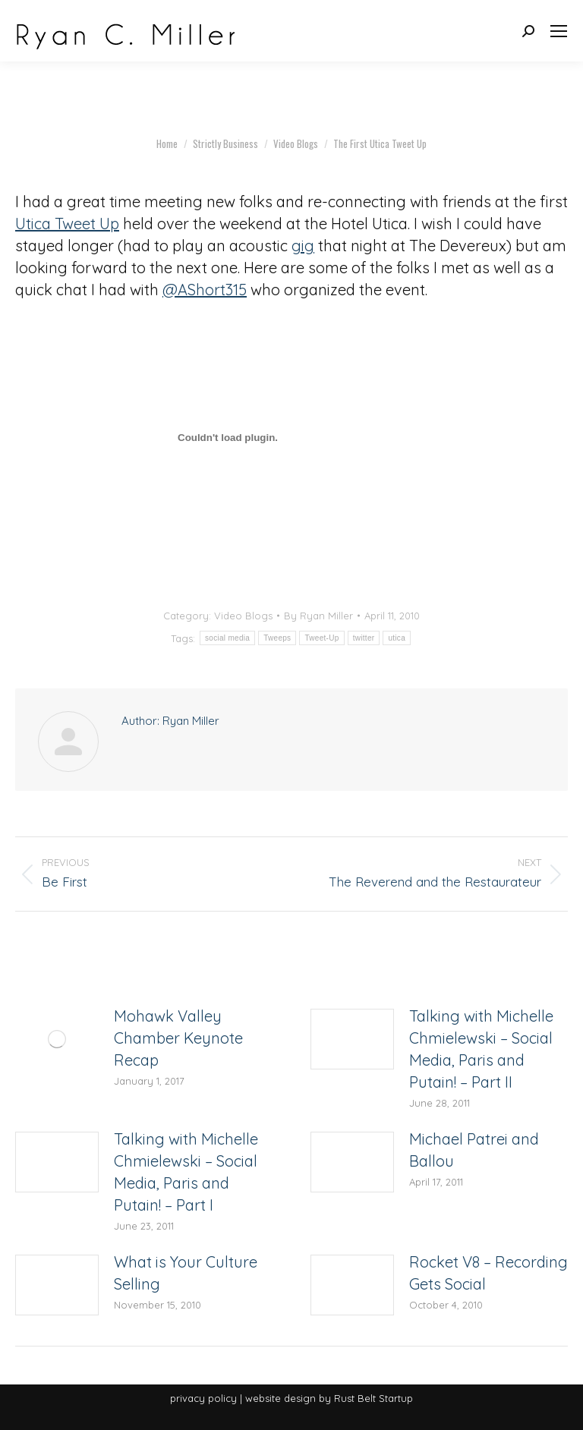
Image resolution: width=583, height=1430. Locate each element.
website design (280, 1398)
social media (227, 638)
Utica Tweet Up (67, 223)
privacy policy (203, 1398)
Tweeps (277, 638)
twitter (364, 638)
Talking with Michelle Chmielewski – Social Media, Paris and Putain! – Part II (481, 1048)
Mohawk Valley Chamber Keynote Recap (178, 1037)
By (318, 615)
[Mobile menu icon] (559, 31)
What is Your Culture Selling (185, 1272)
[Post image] (57, 1039)
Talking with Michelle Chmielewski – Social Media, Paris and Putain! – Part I (186, 1171)
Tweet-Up (321, 638)
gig (303, 245)
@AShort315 (204, 289)
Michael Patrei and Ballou (474, 1149)
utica (396, 638)
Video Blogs (243, 615)
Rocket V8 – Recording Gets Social (488, 1272)
